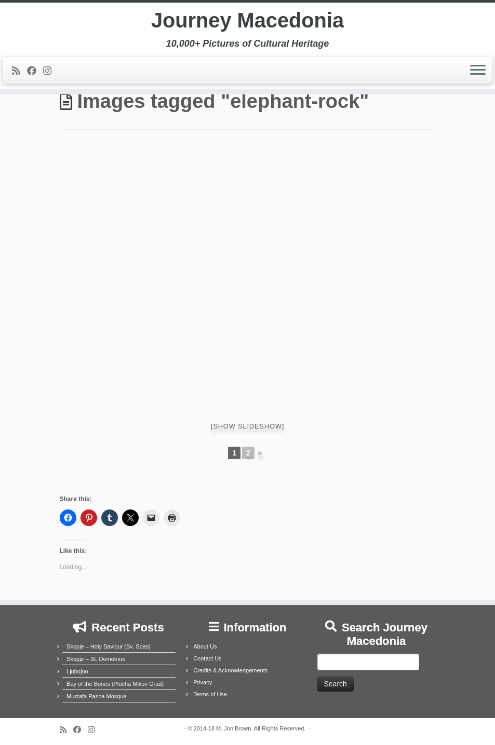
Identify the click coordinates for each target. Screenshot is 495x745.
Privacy (202, 682)
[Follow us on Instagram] (50, 71)
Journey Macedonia (247, 20)
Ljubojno (77, 671)
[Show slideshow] (247, 426)
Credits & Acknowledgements (230, 670)
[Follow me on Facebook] (35, 71)
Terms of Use (210, 694)
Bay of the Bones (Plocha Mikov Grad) (115, 684)
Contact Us (207, 658)
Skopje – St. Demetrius (95, 659)
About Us (205, 646)
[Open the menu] (478, 71)
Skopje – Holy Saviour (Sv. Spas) (108, 646)
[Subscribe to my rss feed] (19, 71)
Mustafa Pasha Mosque (96, 696)
